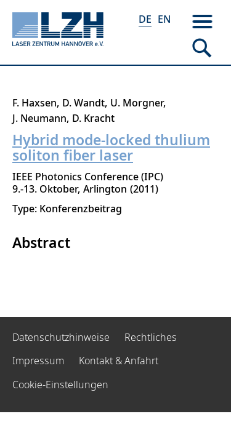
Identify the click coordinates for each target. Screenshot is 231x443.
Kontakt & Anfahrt (118, 360)
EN (164, 19)
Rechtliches (150, 337)
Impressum (38, 360)
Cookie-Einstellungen (60, 384)
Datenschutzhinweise (61, 337)
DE (145, 19)
